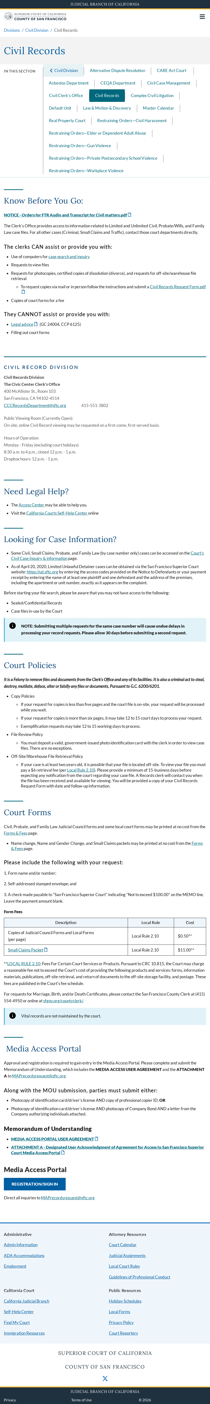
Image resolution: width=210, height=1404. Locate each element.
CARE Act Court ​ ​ (172, 70)
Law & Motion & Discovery (107, 108)
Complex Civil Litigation (152, 95)
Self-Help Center (19, 1311)
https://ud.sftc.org (42, 571)
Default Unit (60, 108)
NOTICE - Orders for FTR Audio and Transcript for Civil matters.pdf (65, 214)
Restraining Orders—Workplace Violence (86, 170)
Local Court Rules (124, 1266)
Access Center (32, 504)
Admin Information (20, 1244)
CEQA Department (117, 82)
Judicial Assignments (127, 1255)
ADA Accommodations (24, 1255)
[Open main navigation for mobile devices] (202, 16)
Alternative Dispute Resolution (117, 70)
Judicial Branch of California (105, 4)
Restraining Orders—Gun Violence (80, 145)
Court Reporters (123, 1333)
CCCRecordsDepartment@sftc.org (35, 405)
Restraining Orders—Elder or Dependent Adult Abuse (97, 133)
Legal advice (22, 324)
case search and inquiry (69, 256)
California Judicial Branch (26, 1301)
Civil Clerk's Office (66, 95)
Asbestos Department (69, 82)
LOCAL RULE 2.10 (23, 963)
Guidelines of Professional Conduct (139, 1276)
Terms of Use (81, 1400)
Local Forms (119, 1311)
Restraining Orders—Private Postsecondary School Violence (103, 158)
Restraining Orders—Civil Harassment (132, 120)
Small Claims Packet (25, 949)
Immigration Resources (24, 1333)
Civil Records (107, 95)
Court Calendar (123, 1244)
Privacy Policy (121, 1322)
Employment (15, 1266)
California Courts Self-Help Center (57, 513)
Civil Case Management (168, 82)
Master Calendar (158, 108)
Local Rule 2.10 (80, 770)
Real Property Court (67, 120)
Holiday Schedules (125, 1301)
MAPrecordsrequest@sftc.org (39, 1075)
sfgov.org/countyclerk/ (63, 1000)
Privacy (10, 1400)
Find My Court (17, 1322)
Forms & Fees (16, 833)
